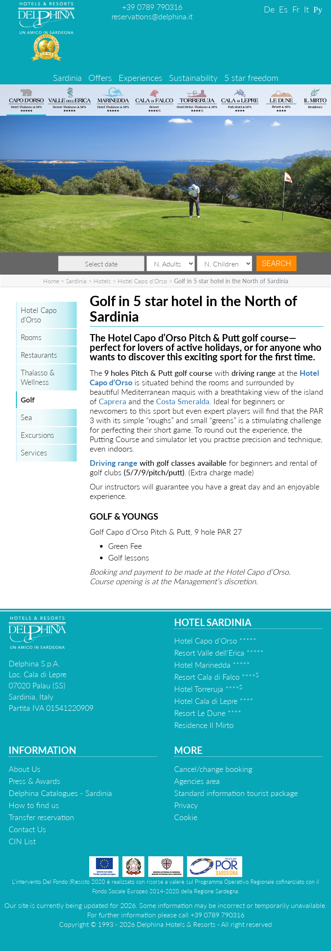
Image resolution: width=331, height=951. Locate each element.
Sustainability (193, 77)
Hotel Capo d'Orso (142, 281)
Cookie (185, 817)
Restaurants (39, 354)
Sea (26, 417)
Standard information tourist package (236, 793)
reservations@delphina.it (152, 16)
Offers (100, 77)
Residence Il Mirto (204, 725)
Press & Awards (34, 781)
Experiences (140, 77)
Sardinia (67, 77)
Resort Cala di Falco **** (216, 676)
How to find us (34, 805)
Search (276, 263)
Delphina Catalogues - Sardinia (60, 793)
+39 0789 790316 (152, 7)
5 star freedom (251, 77)
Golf (27, 399)
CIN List (22, 841)
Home (51, 281)
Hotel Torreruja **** (208, 689)
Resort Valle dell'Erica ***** (219, 652)
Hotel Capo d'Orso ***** (215, 640)
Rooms (31, 337)
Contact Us (27, 829)
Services (34, 452)
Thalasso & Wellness (38, 377)
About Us (25, 769)
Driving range (113, 463)
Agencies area (197, 781)
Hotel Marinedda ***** (212, 664)
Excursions (37, 435)
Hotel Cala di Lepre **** (213, 701)
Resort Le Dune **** (207, 713)
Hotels (102, 281)
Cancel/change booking (213, 769)
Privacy (186, 805)
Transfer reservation (41, 817)
